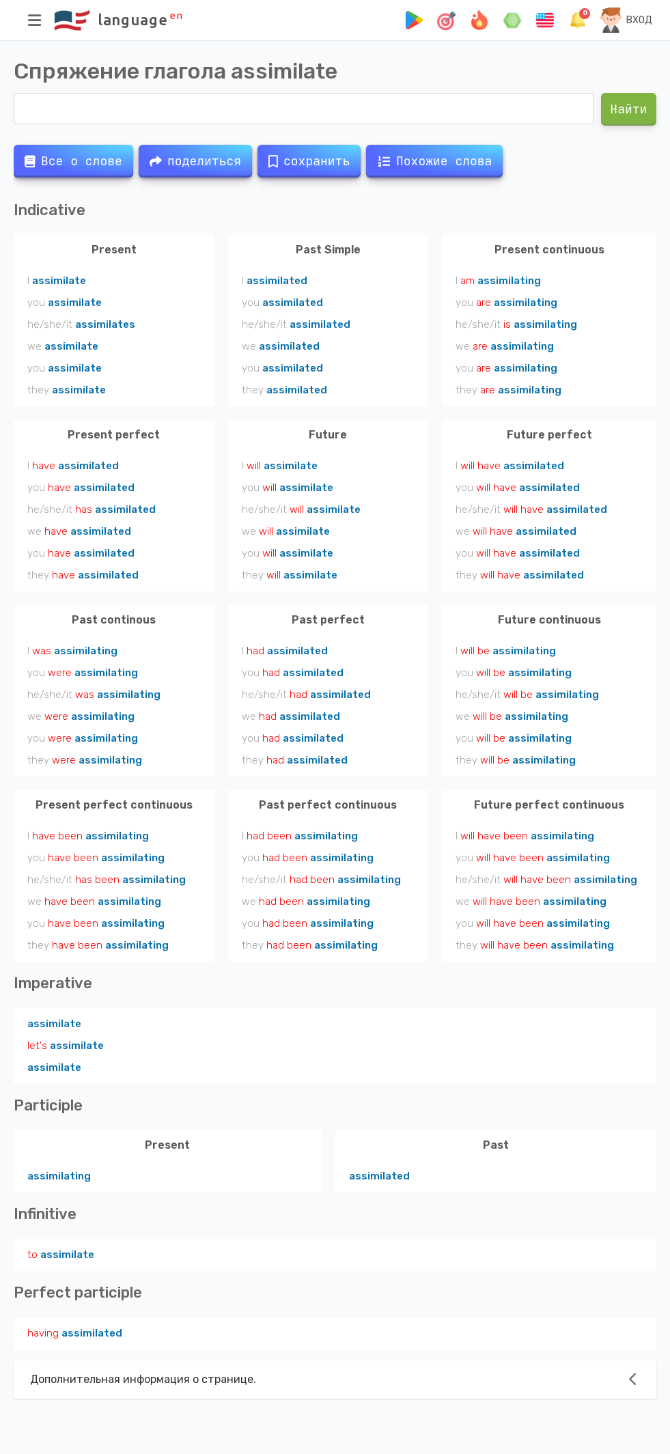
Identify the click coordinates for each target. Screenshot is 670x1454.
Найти (629, 109)
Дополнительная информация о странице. (143, 1379)
